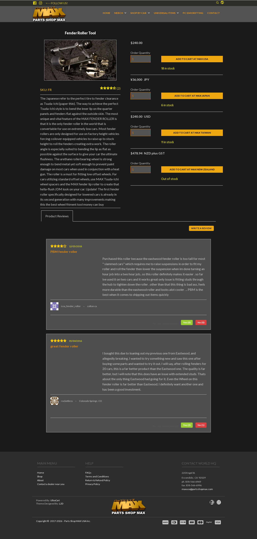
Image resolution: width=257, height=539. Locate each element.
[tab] (57, 216)
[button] (217, 2)
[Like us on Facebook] (34, 3)
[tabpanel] (128, 329)
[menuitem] (106, 13)
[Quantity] (141, 58)
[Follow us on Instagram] (40, 3)
